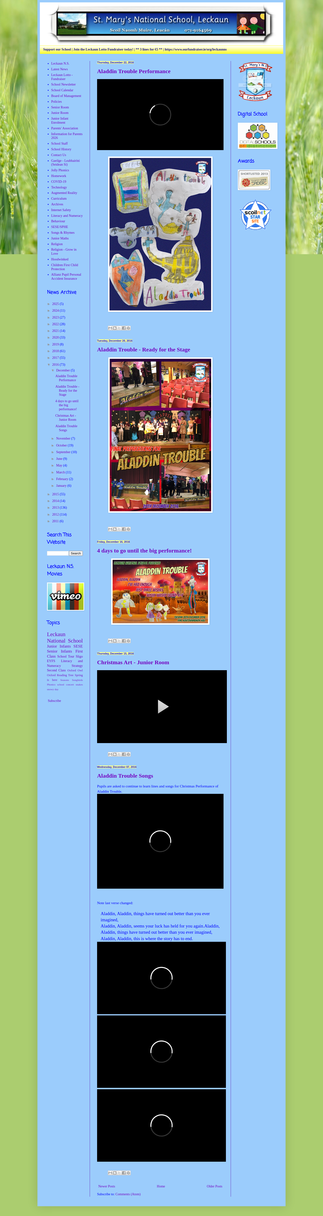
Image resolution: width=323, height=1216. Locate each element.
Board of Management (66, 96)
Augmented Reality (64, 193)
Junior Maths (60, 238)
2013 (56, 507)
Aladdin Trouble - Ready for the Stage (143, 349)
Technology (59, 187)
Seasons (64, 680)
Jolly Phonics (60, 170)
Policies (56, 101)
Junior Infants (59, 646)
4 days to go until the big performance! (144, 550)
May (59, 465)
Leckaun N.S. (60, 63)
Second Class (56, 670)
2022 (56, 324)
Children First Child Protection (64, 267)
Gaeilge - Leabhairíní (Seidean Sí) (65, 163)
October (62, 445)
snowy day (52, 689)
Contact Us (58, 155)
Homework (58, 176)
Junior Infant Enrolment (59, 120)
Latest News (59, 69)
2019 (56, 344)
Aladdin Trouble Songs (125, 776)
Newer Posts (106, 1186)
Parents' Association (64, 128)
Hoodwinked (59, 259)
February (62, 479)
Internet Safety (61, 210)
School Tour (65, 656)
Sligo (79, 656)
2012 (56, 514)
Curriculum (59, 198)
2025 (56, 304)
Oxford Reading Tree (60, 675)
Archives (57, 204)
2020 (56, 337)
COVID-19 (58, 181)
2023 (56, 317)
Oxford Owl (75, 670)
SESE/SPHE (59, 227)
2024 (56, 310)
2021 (56, 331)
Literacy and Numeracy (67, 216)
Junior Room (60, 113)
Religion (57, 244)
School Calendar (62, 90)
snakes (79, 684)
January (61, 485)
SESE (78, 646)
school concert (65, 684)
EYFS (51, 661)
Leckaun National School (65, 637)
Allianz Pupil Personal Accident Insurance (66, 276)
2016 (56, 364)
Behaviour (58, 221)
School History (61, 149)
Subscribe (54, 701)
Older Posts (214, 1186)
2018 (56, 351)
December (63, 370)
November (63, 438)
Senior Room (60, 107)
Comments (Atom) (128, 1194)
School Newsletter (63, 84)
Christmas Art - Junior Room (133, 662)
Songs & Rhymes (63, 232)
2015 (56, 494)
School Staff (59, 143)
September (63, 452)
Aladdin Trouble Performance (134, 71)
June (59, 459)
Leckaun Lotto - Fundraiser (62, 77)
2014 (56, 501)
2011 (56, 521)
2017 (56, 358)
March (61, 472)
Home (161, 1186)
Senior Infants (59, 651)
